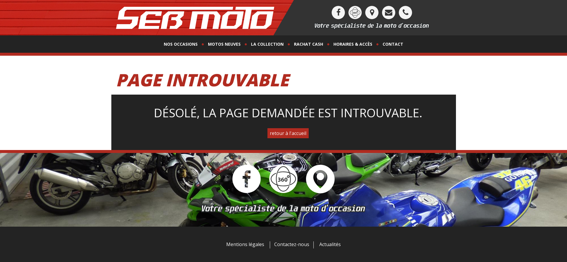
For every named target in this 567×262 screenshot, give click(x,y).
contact (393, 44)
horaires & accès (352, 44)
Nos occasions (181, 44)
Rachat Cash (308, 44)
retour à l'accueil (288, 133)
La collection (267, 44)
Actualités (330, 244)
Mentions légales (245, 244)
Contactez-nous (291, 244)
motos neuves (224, 44)
